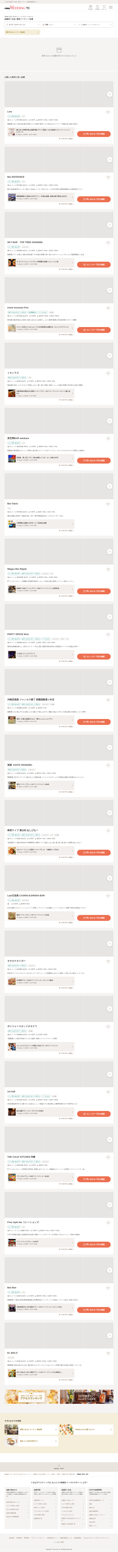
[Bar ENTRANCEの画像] (59, 160)
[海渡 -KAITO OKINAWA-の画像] (59, 748)
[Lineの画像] (59, 94)
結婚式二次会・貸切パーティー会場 (43, 1474)
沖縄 (58, 1474)
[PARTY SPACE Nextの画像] (59, 617)
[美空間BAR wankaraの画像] (59, 421)
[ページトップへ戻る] (59, 1467)
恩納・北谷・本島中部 (68, 1474)
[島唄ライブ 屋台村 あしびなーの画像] (59, 813)
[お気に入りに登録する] (108, 112)
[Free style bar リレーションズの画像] (59, 1205)
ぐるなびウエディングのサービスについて (96, 1538)
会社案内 (12, 1538)
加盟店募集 (77, 1538)
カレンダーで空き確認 (94, 264)
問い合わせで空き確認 (94, 134)
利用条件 (26, 1538)
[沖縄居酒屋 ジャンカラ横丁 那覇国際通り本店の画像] (59, 682)
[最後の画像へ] (110, 94)
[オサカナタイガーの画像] (59, 944)
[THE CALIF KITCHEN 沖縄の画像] (59, 1140)
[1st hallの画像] (59, 1074)
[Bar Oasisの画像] (59, 486)
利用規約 (19, 1538)
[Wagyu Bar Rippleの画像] (59, 552)
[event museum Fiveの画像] (59, 290)
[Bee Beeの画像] (59, 1270)
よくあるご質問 (59, 1542)
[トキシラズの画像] (59, 356)
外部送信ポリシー (52, 1538)
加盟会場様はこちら (66, 1538)
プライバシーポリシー (38, 1538)
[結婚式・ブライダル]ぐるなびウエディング (18, 1474)
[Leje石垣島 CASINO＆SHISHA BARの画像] (59, 878)
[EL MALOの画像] (59, 1336)
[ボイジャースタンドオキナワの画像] (59, 1009)
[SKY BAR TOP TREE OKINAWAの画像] (59, 225)
